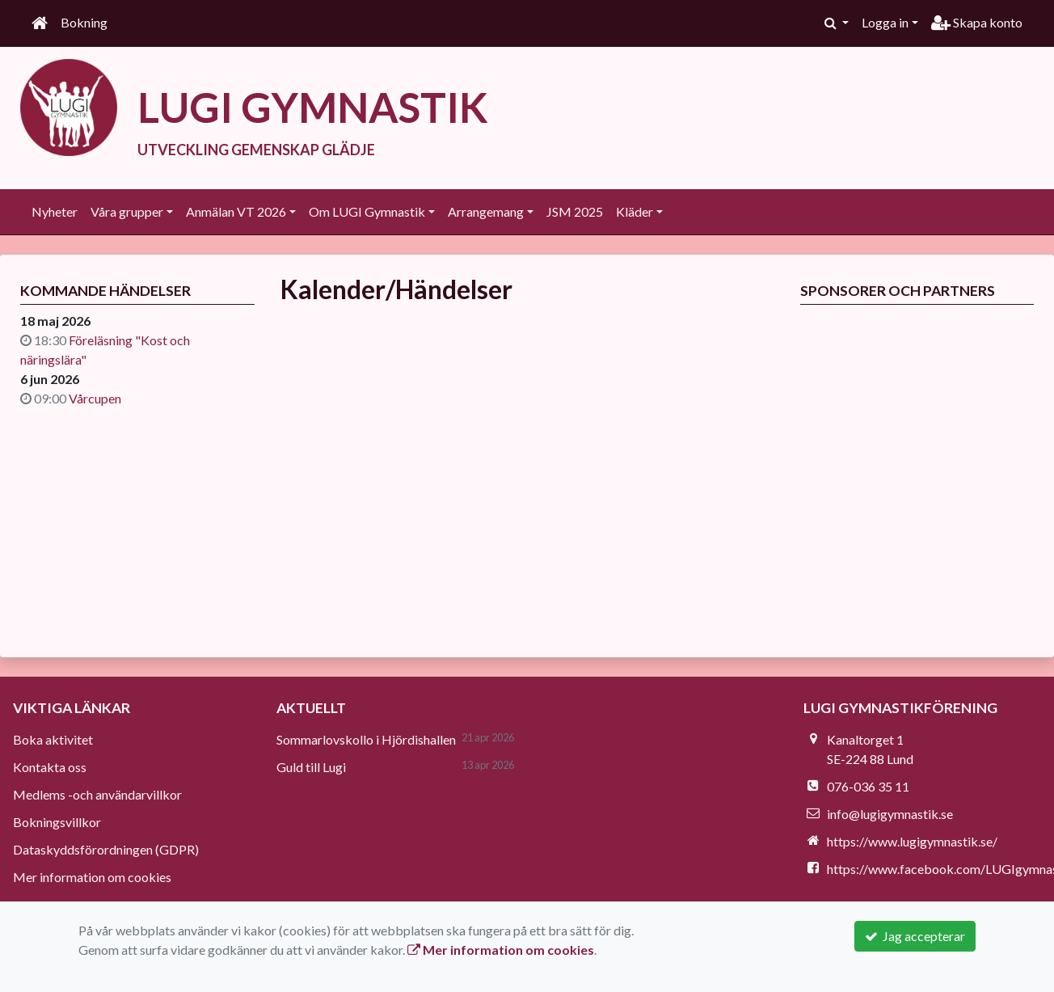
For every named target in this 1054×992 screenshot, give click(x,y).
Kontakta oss (49, 766)
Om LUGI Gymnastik (367, 210)
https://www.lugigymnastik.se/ (912, 840)
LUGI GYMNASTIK (314, 107)
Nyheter (55, 210)
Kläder (634, 210)
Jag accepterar (915, 935)
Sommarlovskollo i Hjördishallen (366, 738)
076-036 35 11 (868, 785)
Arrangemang (486, 210)
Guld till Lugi (311, 766)
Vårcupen (95, 397)
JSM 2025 (574, 210)
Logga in (885, 22)
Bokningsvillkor (57, 821)
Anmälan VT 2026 (236, 210)
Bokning (84, 22)
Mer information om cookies (92, 876)
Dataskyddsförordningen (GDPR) (106, 848)
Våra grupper (127, 210)
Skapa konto (976, 22)
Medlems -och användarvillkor (97, 793)
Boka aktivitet (53, 738)
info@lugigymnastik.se (890, 813)
